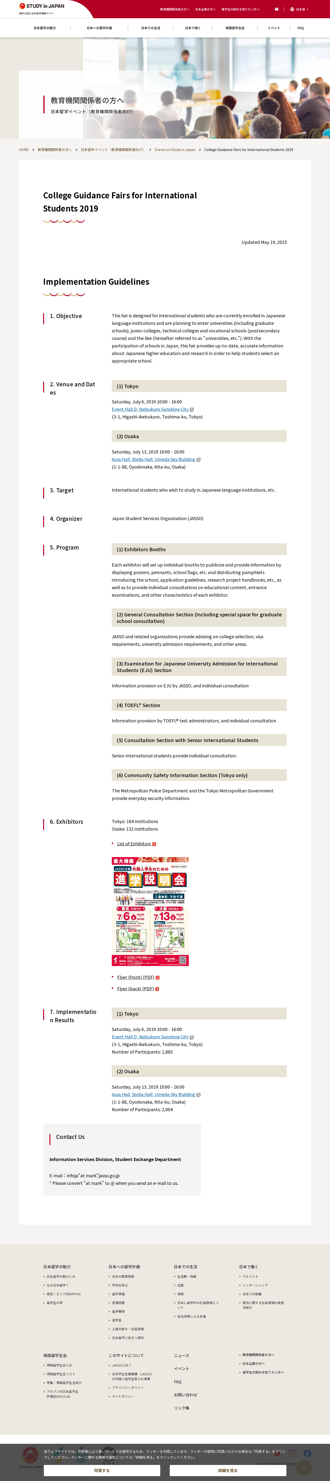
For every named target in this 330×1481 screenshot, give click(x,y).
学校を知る (120, 1285)
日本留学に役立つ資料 (128, 1337)
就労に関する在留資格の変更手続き (263, 1305)
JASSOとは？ (122, 1365)
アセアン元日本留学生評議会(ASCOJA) (62, 1394)
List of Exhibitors (136, 843)
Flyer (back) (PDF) (138, 988)
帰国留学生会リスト (61, 1374)
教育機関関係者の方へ (174, 9)
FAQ (177, 1381)
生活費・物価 (187, 1276)
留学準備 (118, 1294)
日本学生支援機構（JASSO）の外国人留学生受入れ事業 (133, 1376)
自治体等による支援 (191, 1316)
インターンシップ (255, 1285)
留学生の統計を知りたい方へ (241, 9)
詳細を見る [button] (228, 1470)
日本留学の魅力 (57, 1266)
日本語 (300, 9)
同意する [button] (102, 1470)
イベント (182, 1368)
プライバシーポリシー (128, 1387)
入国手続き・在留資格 (128, 1329)
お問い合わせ (186, 1395)
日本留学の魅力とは (61, 1276)
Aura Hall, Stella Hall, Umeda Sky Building (156, 459)
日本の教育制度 (123, 1276)
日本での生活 (186, 1266)
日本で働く (249, 1266)
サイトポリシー (123, 1396)
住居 (180, 1285)
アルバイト (251, 1276)
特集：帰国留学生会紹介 (64, 1382)
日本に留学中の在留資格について (198, 1305)
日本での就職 (252, 1294)
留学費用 (118, 1311)
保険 (180, 1294)
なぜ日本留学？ (58, 1285)
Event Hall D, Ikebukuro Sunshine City (153, 409)
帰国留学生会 (55, 1355)
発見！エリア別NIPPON (64, 1294)
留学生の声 (55, 1302)
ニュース (181, 1355)
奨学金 (117, 1320)
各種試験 (118, 1302)
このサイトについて (126, 1355)
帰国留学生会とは (59, 1365)
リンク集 (182, 1408)
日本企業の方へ (205, 9)
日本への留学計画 (124, 1266)
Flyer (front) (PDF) (138, 977)
